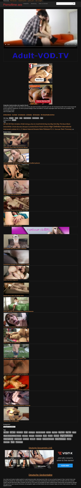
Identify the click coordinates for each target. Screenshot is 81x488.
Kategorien (26, 3)
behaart (14, 120)
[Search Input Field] (64, 3)
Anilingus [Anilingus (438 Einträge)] (28, 124)
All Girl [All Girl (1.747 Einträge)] (5, 124)
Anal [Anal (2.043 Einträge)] (22, 124)
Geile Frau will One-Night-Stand (12, 342)
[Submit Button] (73, 3)
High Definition (27, 118)
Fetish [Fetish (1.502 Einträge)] (41, 127)
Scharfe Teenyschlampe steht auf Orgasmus (15, 327)
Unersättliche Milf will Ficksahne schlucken (15, 248)
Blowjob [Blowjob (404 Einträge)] (25, 127)
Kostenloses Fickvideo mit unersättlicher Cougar (16, 264)
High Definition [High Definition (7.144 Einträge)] (55, 126)
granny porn (31, 0)
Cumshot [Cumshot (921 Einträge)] (31, 127)
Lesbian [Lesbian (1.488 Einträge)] (14, 129)
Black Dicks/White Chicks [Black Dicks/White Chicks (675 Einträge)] (12, 436)
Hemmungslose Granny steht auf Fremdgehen (16, 374)
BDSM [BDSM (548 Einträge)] (42, 124)
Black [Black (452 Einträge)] (64, 124)
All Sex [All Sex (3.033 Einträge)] (11, 124)
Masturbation (35, 118)
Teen (41, 118)
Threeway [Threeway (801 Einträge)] (68, 129)
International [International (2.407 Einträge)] (66, 127)
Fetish (16, 118)
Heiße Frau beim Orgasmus (11, 280)
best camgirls (39, 0)
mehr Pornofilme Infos (8, 111)
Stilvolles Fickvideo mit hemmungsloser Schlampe (17, 405)
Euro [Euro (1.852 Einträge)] (36, 127)
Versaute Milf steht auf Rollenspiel (13, 225)
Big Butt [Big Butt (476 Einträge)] (47, 124)
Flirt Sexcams (13, 0)
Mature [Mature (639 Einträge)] (25, 129)
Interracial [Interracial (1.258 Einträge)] (7, 129)
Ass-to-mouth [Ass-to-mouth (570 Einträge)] (35, 124)
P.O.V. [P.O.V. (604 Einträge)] (52, 129)
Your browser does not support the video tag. (40, 28)
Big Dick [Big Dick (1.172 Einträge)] (54, 124)
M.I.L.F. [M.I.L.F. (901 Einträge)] (19, 129)
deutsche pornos (22, 0)
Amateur (11, 118)
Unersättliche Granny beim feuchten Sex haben (16, 210)
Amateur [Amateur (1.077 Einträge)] (17, 124)
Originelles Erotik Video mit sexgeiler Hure (15, 358)
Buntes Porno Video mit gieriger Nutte (14, 295)
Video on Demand (43, 3)
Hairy (21, 118)
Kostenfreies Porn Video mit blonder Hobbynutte (16, 389)
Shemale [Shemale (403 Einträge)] (57, 129)
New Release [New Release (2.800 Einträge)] (44, 129)
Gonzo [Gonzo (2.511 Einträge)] (46, 127)
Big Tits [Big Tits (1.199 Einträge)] (59, 124)
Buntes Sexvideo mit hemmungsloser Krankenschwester (19, 311)
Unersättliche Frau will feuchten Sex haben (15, 178)
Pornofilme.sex (12, 4)
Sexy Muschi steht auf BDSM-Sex (12, 194)
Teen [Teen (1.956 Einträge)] (62, 129)
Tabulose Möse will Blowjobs (11, 421)
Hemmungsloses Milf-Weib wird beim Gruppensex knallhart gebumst (22, 163)
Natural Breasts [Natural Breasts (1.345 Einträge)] (33, 129)
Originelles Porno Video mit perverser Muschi (16, 147)
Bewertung (33, 3)
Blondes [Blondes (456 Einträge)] (19, 127)
